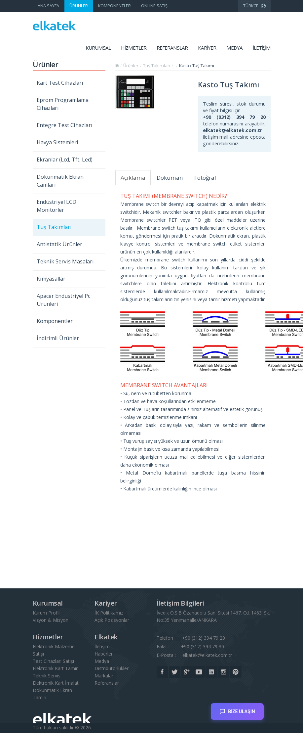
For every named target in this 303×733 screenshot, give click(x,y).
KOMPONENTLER (114, 6)
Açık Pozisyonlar (112, 620)
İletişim (102, 647)
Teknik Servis (46, 676)
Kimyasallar (51, 278)
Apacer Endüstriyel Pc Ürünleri (63, 299)
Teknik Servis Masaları (65, 261)
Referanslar (107, 683)
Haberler (104, 654)
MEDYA (234, 47)
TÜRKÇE (254, 5)
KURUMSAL (98, 47)
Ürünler (130, 66)
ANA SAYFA (48, 6)
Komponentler (55, 321)
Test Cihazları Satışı (53, 661)
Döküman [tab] (170, 177)
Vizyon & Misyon (50, 620)
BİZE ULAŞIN (236, 708)
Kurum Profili (46, 613)
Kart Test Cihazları (60, 82)
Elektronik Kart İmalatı (56, 683)
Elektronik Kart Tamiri (56, 668)
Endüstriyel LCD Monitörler (56, 205)
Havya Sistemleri (57, 142)
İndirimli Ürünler (58, 338)
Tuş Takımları (54, 227)
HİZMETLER (133, 47)
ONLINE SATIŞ (154, 6)
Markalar (104, 676)
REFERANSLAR (172, 47)
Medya (102, 661)
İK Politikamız (109, 613)
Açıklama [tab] (133, 177)
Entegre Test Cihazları (65, 125)
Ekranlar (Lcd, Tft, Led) (65, 159)
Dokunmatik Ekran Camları (60, 180)
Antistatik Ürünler (59, 244)
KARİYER (207, 47)
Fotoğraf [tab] (205, 177)
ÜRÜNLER (78, 6)
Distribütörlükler (112, 668)
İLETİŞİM (262, 47)
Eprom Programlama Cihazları (63, 104)
